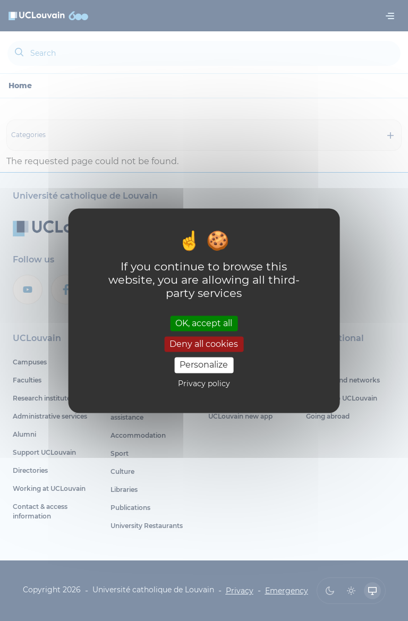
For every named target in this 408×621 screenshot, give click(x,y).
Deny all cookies (203, 344)
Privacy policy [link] (204, 383)
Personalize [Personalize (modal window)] (204, 365)
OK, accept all (203, 323)
